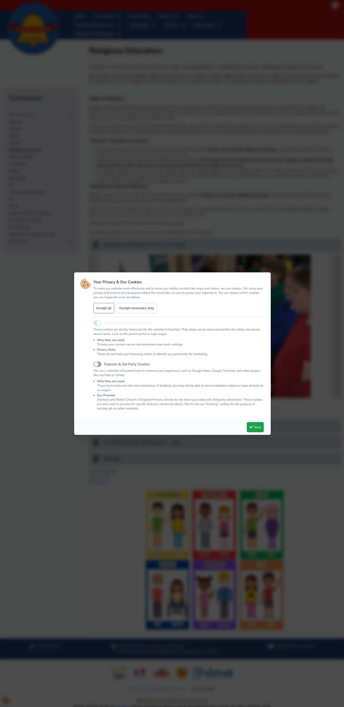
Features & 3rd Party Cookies (127, 364)
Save (255, 427)
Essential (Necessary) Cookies (127, 323)
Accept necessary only (136, 308)
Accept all (104, 308)
